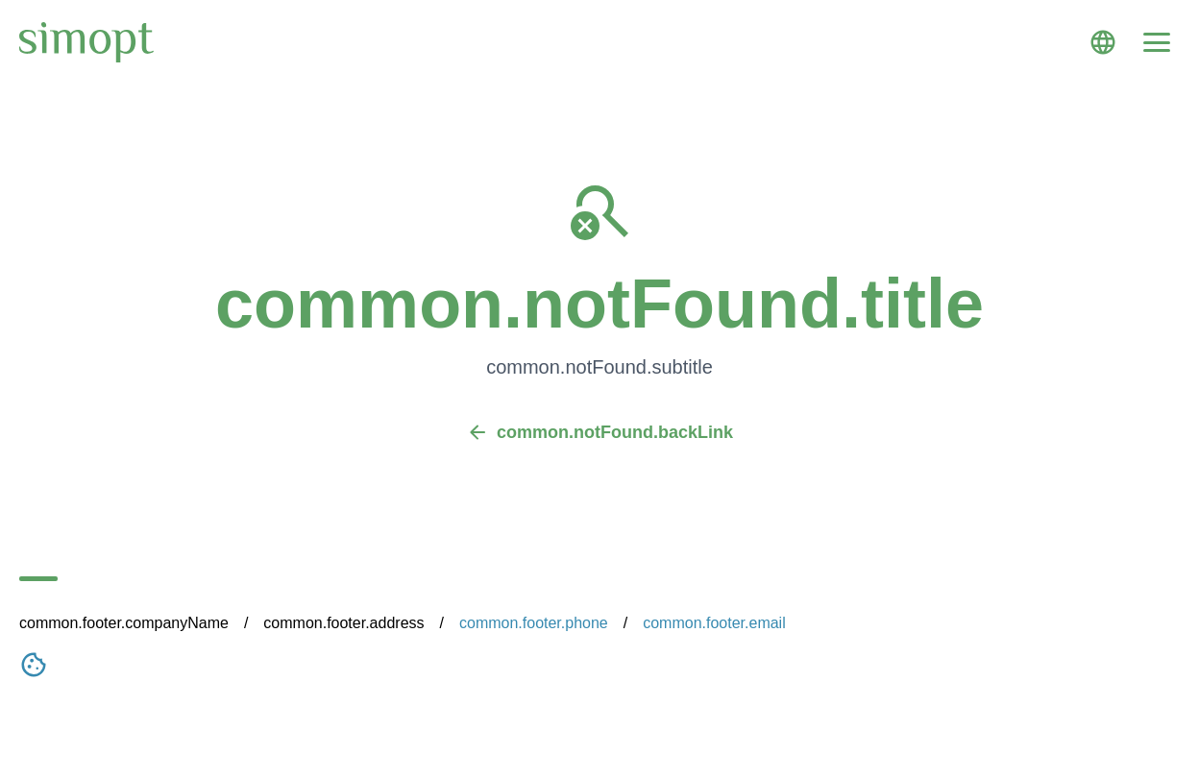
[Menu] (1157, 42)
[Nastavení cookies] (33, 668)
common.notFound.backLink (599, 432)
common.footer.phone (533, 623)
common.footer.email (714, 623)
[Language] (1103, 42)
